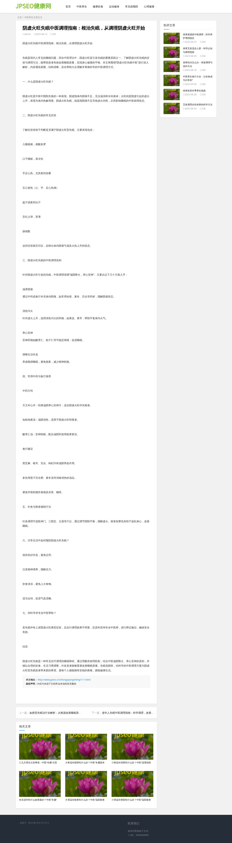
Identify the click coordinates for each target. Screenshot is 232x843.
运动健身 (114, 6)
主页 (19, 17)
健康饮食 (98, 6)
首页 (68, 6)
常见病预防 (131, 6)
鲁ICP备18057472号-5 (38, 822)
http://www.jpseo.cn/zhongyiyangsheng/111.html (64, 679)
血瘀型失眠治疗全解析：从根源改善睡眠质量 (55, 713)
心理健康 (149, 6)
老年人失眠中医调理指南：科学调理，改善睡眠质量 (132, 713)
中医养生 (82, 6)
